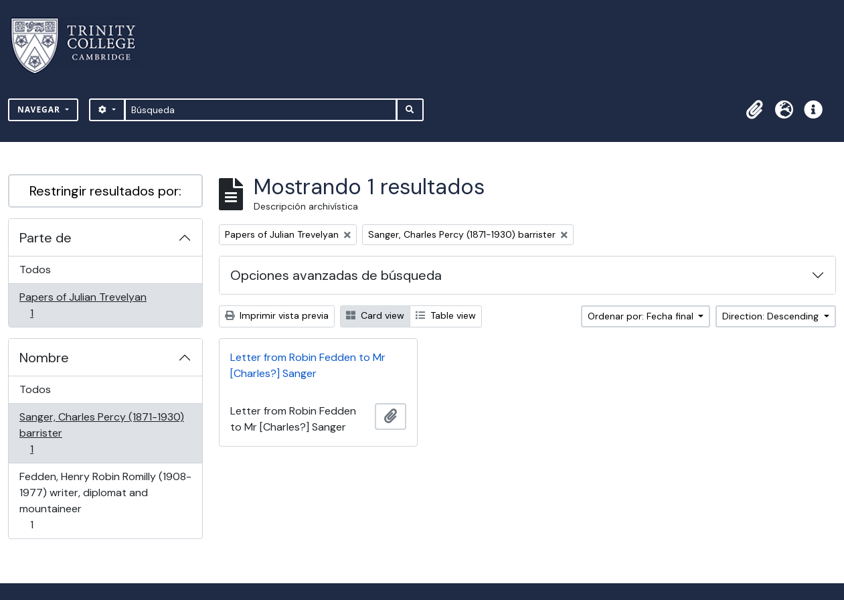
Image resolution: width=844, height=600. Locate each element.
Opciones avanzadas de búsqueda (336, 275)
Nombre (44, 357)
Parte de (45, 237)
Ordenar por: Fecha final (642, 316)
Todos (35, 269)
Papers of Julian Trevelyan (83, 305)
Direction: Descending (771, 316)
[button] (754, 110)
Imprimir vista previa (277, 315)
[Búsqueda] (260, 109)
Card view (375, 315)
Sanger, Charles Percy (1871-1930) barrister (101, 432)
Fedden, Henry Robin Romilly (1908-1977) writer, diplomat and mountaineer (105, 500)
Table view (446, 315)
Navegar (40, 109)
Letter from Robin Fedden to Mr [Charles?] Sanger (308, 365)
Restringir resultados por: (105, 191)
